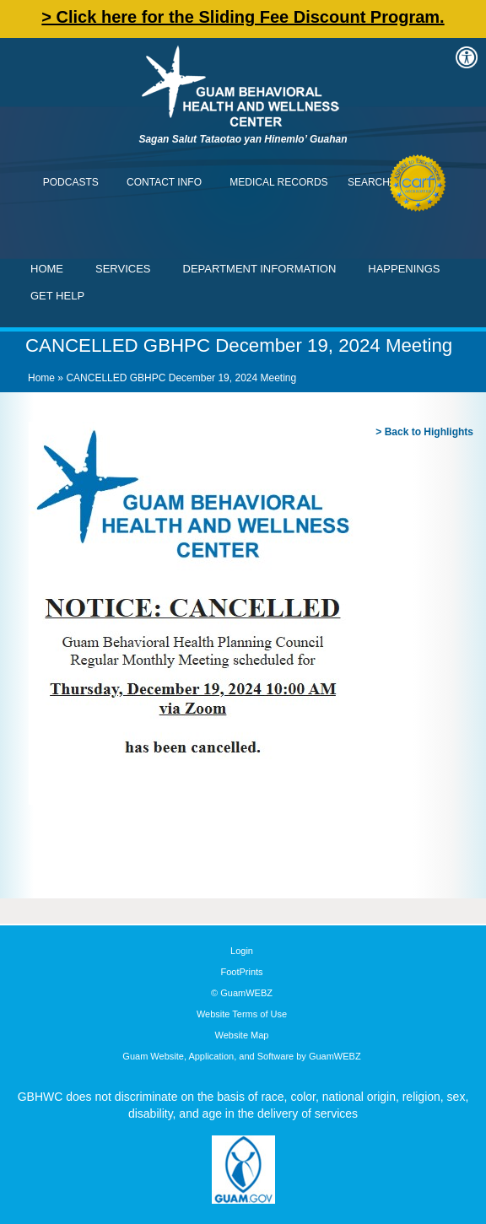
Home (46, 268)
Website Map (242, 1035)
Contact (21, 21)
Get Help (57, 295)
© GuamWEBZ (242, 993)
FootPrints (241, 972)
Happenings (404, 268)
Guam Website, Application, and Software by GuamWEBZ (241, 1056)
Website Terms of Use (242, 1014)
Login (241, 951)
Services (123, 268)
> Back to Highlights (424, 432)
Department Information (260, 268)
